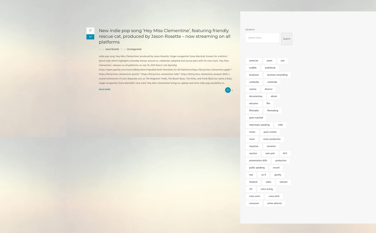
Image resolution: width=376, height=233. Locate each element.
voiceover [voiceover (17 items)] (254, 203)
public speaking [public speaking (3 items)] (257, 168)
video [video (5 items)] (268, 182)
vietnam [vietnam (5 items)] (284, 182)
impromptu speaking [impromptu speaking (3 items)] (259, 125)
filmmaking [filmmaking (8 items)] (272, 111)
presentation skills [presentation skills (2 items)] (258, 161)
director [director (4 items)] (269, 89)
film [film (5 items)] (268, 103)
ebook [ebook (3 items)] (274, 96)
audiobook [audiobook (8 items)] (270, 68)
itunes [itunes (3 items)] (252, 132)
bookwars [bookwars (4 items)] (254, 75)
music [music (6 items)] (252, 139)
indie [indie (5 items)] (280, 125)
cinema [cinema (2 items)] (252, 89)
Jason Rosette (112, 49)
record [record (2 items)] (276, 168)
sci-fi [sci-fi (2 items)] (263, 175)
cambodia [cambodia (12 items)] (254, 82)
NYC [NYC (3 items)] (285, 153)
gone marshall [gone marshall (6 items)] (256, 118)
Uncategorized (134, 49)
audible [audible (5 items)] (253, 68)
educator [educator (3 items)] (253, 103)
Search (250, 29)
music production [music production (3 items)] (272, 139)
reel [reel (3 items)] (251, 175)
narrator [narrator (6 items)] (253, 153)
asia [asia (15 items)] (282, 61)
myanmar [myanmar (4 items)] (254, 146)
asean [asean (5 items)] (269, 61)
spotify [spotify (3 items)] (277, 175)
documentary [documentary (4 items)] (255, 96)
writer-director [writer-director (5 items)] (274, 203)
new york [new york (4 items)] (270, 153)
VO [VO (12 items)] (250, 189)
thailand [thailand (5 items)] (253, 182)
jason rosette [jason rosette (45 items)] (270, 132)
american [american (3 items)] (253, 61)
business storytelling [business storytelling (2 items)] (277, 75)
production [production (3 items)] (281, 161)
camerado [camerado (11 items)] (272, 82)
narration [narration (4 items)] (271, 146)
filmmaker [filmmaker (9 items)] (254, 111)
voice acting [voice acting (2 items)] (267, 189)
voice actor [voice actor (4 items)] (254, 196)
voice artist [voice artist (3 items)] (274, 196)
